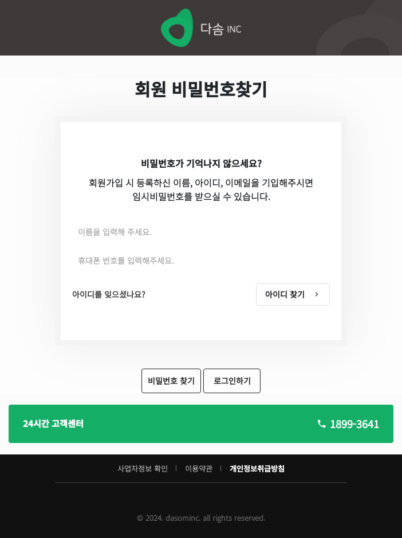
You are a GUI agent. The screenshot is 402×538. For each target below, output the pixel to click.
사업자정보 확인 (142, 468)
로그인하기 (232, 380)
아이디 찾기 (293, 294)
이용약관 (198, 468)
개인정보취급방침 (257, 468)
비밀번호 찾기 (171, 380)
